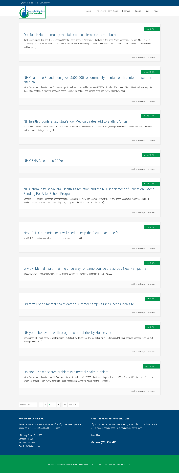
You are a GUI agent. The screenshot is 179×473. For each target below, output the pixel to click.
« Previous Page (25, 405)
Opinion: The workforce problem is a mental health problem (66, 372)
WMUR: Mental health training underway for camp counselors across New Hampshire (85, 268)
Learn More (96, 434)
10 (65, 405)
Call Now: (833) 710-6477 (105, 442)
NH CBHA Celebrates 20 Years (45, 160)
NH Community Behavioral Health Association (32, 12)
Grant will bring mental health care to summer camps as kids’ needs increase (79, 304)
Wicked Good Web (125, 464)
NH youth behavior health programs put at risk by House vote (68, 332)
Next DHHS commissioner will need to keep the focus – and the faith (73, 233)
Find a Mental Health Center (44, 427)
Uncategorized (151, 58)
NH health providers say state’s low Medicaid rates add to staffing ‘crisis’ (76, 121)
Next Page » (73, 405)
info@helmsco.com (33, 445)
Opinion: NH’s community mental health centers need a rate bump (71, 34)
